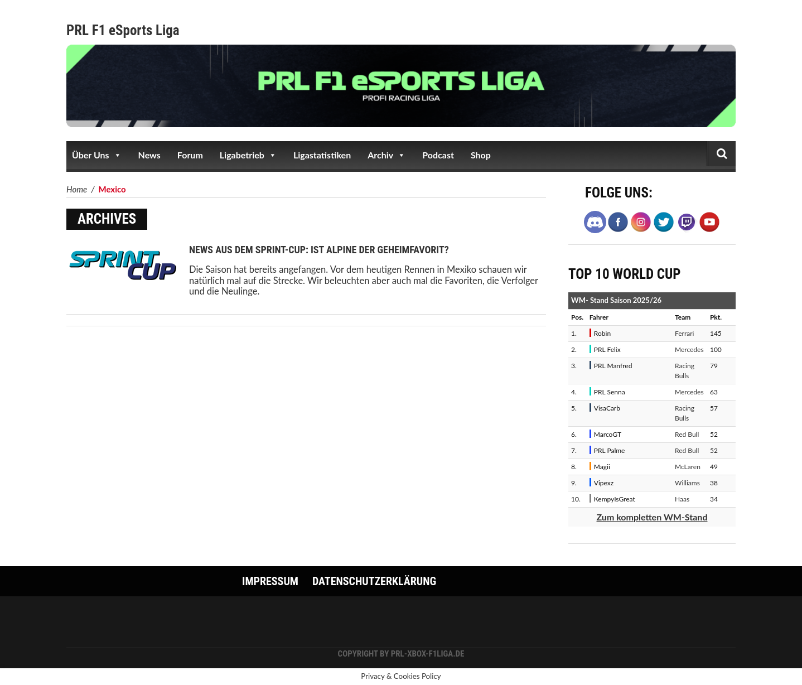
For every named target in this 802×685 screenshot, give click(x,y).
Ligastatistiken (322, 154)
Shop (481, 154)
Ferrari (684, 333)
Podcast (438, 154)
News (149, 154)
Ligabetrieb (248, 155)
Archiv (386, 155)
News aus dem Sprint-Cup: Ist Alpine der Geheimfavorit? (319, 249)
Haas (682, 499)
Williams (687, 483)
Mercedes (689, 349)
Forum (190, 154)
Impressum (270, 581)
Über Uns (97, 155)
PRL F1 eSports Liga (123, 30)
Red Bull (687, 434)
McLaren (687, 466)
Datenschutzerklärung (374, 581)
